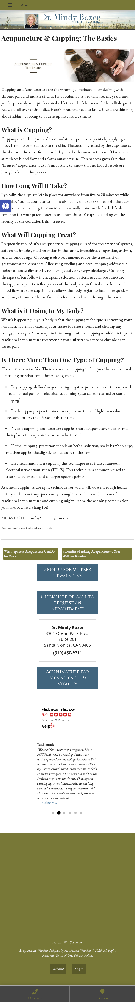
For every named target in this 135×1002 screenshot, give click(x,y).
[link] (5, 206)
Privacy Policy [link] (83, 955)
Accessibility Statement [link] (67, 942)
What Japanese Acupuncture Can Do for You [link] (29, 553)
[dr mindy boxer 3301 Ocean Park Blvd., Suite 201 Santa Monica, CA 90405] (67, 884)
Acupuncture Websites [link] (33, 950)
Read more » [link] (48, 803)
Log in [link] (79, 969)
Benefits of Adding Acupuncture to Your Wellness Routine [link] (91, 553)
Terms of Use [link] (63, 955)
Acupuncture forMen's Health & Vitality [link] (67, 678)
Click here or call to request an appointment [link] (67, 603)
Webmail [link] (58, 969)
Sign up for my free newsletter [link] (67, 573)
